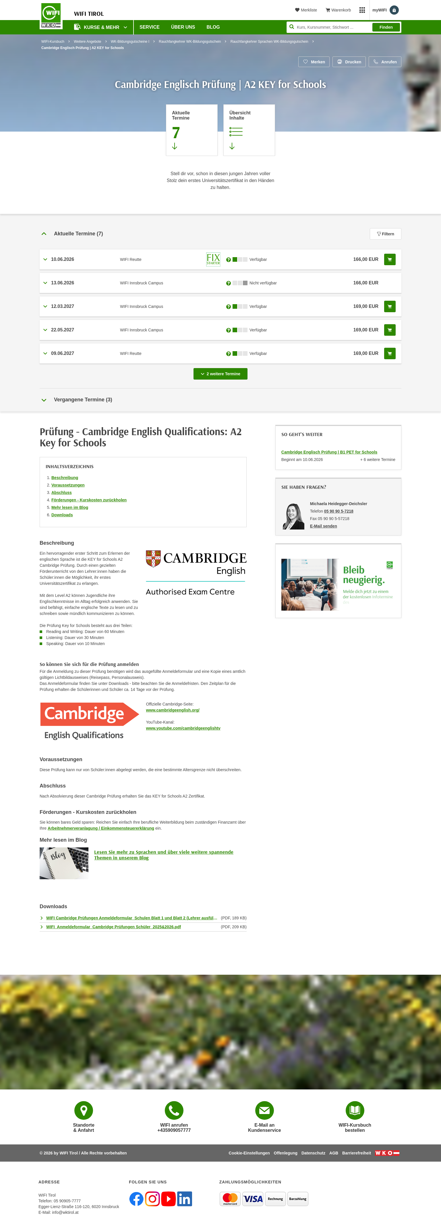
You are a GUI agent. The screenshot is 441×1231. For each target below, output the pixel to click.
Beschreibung (64, 477)
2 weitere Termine (222, 372)
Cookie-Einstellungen (249, 1153)
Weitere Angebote (87, 42)
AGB (333, 1153)
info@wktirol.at (65, 1212)
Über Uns (183, 27)
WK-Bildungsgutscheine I (130, 42)
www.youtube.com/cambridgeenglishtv (183, 728)
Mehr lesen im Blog (69, 507)
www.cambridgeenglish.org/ (172, 710)
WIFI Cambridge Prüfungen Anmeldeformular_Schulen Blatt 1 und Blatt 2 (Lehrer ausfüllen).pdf (132, 918)
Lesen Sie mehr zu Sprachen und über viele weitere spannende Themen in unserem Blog (163, 855)
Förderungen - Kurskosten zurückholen (89, 500)
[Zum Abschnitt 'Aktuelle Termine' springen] (192, 130)
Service (150, 27)
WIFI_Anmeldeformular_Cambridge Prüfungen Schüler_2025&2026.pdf (113, 927)
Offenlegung (285, 1153)
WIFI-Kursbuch (52, 42)
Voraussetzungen (68, 485)
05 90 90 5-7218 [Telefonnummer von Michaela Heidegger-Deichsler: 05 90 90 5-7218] (338, 511)
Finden (386, 27)
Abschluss (61, 492)
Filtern (385, 234)
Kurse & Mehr (97, 26)
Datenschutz (313, 1153)
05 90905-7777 (67, 1201)
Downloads (62, 515)
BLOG (213, 27)
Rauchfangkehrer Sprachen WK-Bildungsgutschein (269, 42)
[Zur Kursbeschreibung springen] (249, 130)
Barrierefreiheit (356, 1153)
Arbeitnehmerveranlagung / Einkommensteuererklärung (101, 828)
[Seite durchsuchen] (344, 27)
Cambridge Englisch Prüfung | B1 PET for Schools (329, 452)
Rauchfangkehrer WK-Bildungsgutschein (190, 42)
